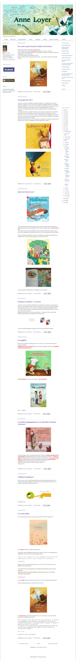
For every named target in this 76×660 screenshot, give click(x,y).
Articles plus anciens (53, 643)
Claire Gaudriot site (66, 57)
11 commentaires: (37, 293)
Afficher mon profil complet (9, 59)
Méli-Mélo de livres (42, 564)
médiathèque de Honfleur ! (37, 583)
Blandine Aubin (65, 51)
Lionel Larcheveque (66, 80)
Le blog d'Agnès (65, 67)
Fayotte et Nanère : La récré (29, 302)
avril (66, 189)
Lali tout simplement (43, 615)
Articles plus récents (23, 643)
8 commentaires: (37, 91)
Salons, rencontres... (54, 39)
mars (66, 192)
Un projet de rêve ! (25, 100)
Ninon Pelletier (65, 83)
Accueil (6, 39)
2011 (64, 200)
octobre (66, 137)
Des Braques (30, 106)
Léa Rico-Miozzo (33, 307)
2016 (64, 124)
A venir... (31, 39)
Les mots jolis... (24, 514)
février (66, 193)
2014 (64, 128)
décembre (67, 131)
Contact (64, 39)
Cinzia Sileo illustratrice (67, 55)
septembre (67, 139)
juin (65, 146)
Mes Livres (13, 39)
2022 (64, 112)
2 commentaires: (37, 413)
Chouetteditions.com (41, 343)
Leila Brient (64, 71)
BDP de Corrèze (42, 580)
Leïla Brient (44, 51)
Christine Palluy (65, 53)
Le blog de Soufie (66, 69)
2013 (64, 130)
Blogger (44, 656)
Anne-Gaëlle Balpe (66, 45)
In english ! (22, 340)
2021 (64, 114)
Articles (45, 39)
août (66, 142)
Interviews (38, 39)
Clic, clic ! (21, 631)
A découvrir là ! (21, 577)
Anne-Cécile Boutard (29, 114)
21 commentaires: (37, 183)
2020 (64, 116)
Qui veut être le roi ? (26, 192)
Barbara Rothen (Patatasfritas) (65, 48)
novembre (67, 133)
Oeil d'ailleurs (45, 552)
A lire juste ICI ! (21, 561)
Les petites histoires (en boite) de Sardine (67, 74)
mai (66, 187)
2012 (64, 198)
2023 (64, 110)
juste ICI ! (22, 463)
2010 (64, 202)
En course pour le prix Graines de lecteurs (35, 46)
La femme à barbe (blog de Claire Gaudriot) (67, 64)
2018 (64, 120)
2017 (64, 122)
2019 (64, 118)
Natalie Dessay (39, 116)
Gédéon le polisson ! (26, 477)
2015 (64, 126)
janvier (66, 195)
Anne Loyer (7, 52)
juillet (66, 144)
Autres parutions (22, 39)
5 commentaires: (37, 505)
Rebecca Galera (24, 480)
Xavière (63, 85)
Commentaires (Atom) (42, 647)
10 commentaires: (37, 332)
